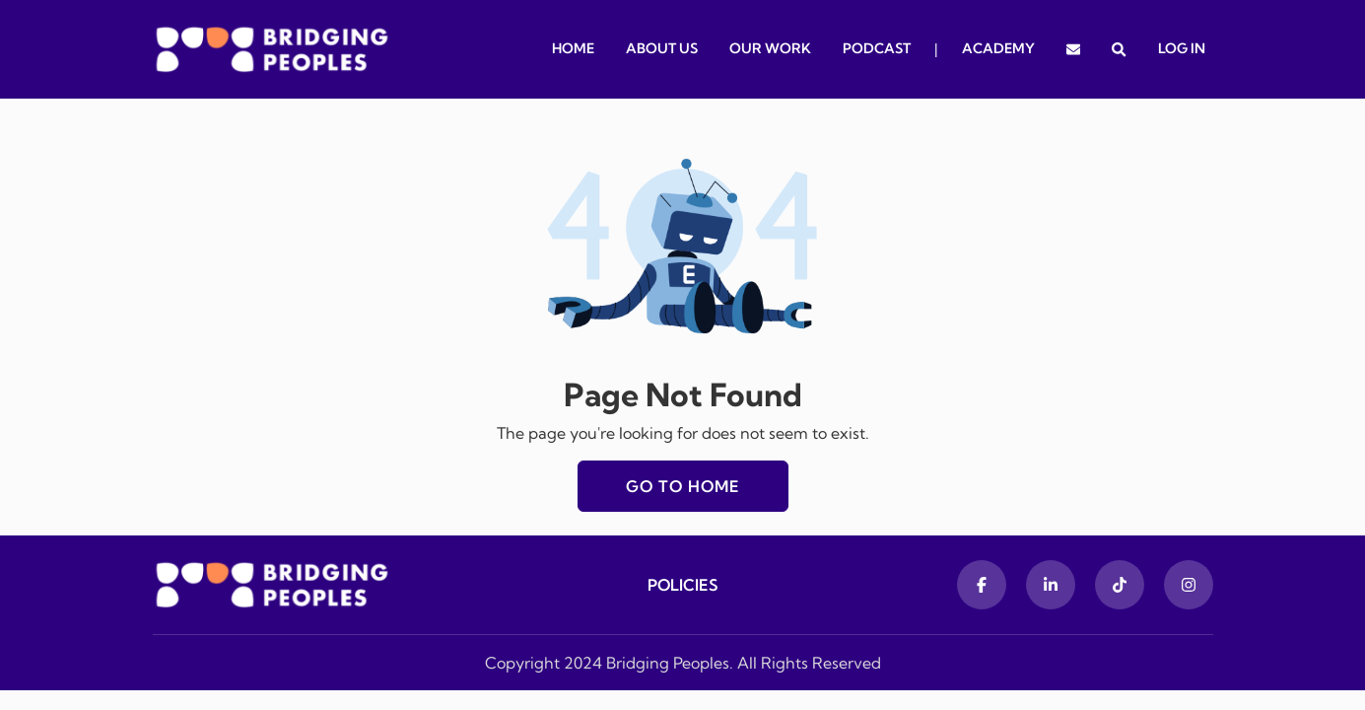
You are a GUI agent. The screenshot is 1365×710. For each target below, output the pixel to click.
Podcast (877, 48)
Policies (683, 585)
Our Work (770, 48)
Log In (1181, 48)
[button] (1118, 49)
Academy (998, 48)
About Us (662, 48)
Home (573, 48)
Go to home (683, 486)
